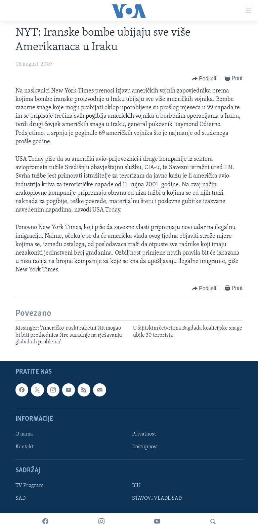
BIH (136, 485)
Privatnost (144, 434)
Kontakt (24, 447)
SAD (20, 498)
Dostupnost (145, 447)
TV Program (29, 485)
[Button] (204, 78)
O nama (24, 434)
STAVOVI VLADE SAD (157, 498)
